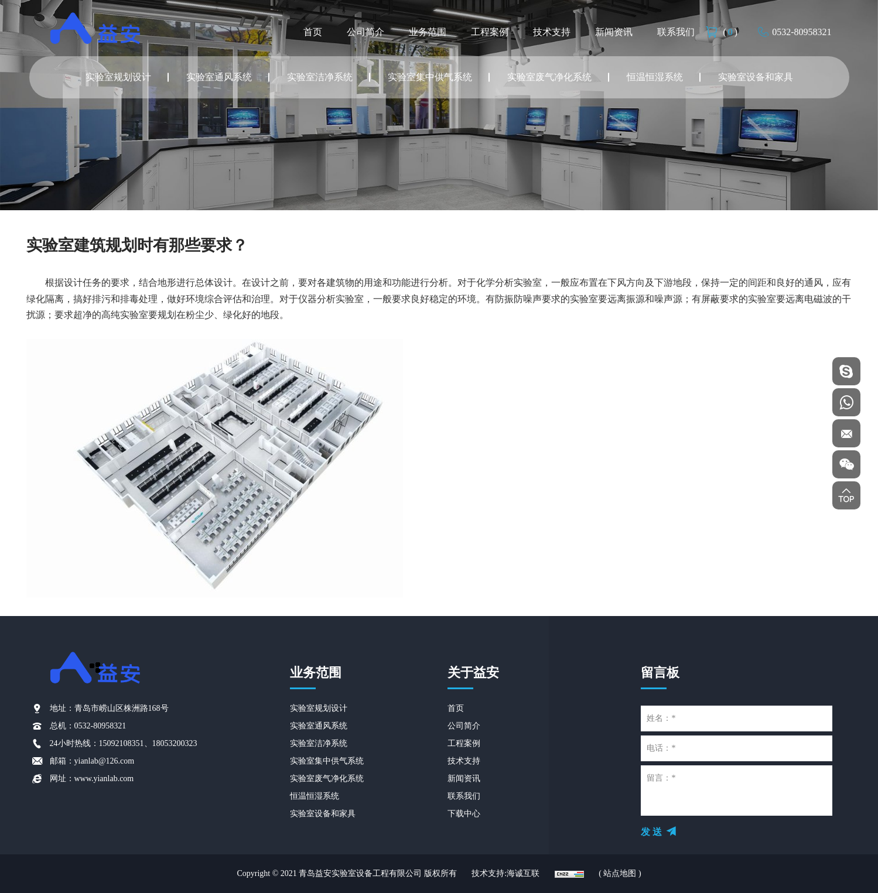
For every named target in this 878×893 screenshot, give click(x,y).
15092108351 (121, 743)
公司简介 (365, 32)
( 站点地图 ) (620, 873)
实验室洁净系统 (320, 77)
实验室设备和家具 (755, 77)
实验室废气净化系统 (549, 77)
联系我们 (676, 32)
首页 (312, 32)
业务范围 (427, 32)
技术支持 (551, 32)
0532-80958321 (801, 32)
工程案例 (489, 32)
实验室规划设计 (118, 77)
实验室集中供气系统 (430, 77)
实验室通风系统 (219, 77)
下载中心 (463, 813)
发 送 (651, 832)
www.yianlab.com (104, 778)
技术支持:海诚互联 (505, 873)
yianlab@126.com (104, 761)
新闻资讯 (614, 32)
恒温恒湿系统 (655, 77)
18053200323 (174, 743)
